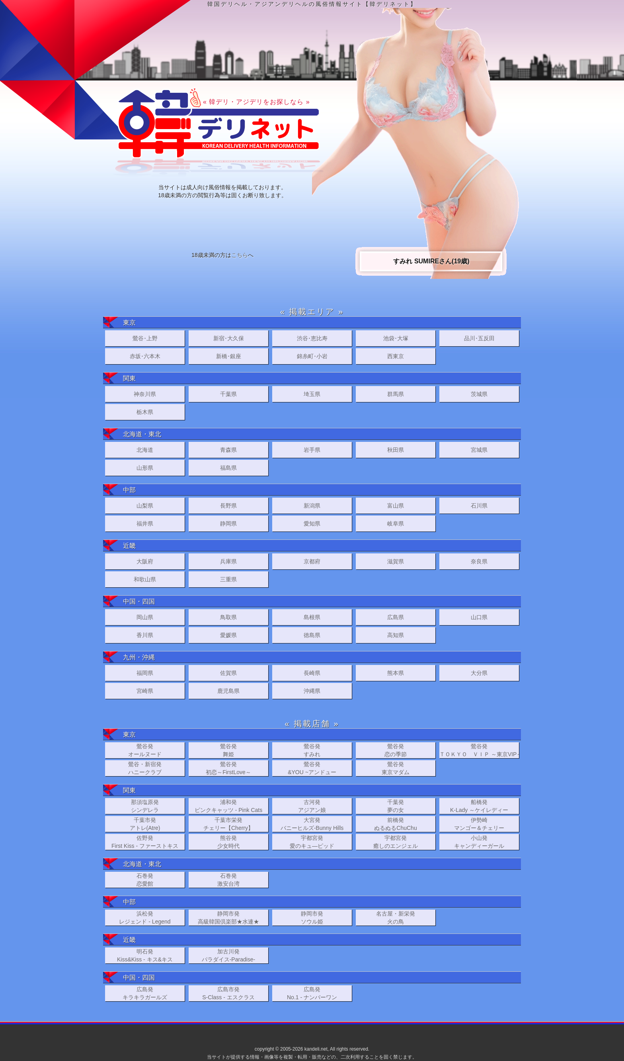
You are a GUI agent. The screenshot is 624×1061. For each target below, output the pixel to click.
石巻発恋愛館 (144, 880)
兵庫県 (228, 561)
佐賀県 (228, 673)
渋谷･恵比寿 (312, 338)
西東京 (395, 356)
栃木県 (144, 412)
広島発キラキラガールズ (145, 993)
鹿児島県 (228, 691)
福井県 (144, 523)
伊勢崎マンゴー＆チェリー (479, 824)
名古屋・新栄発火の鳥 (395, 917)
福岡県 (144, 673)
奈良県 (479, 561)
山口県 (479, 617)
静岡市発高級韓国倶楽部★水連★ (228, 917)
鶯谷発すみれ (312, 750)
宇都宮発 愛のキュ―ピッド (312, 842)
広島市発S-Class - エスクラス (228, 993)
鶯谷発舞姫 (228, 750)
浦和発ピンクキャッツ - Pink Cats (228, 806)
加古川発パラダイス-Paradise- (228, 955)
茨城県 (479, 394)
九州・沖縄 (139, 657)
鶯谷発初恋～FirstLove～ (228, 768)
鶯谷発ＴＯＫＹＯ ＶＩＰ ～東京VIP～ (479, 750)
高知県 (395, 635)
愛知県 (312, 523)
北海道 (144, 450)
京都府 (312, 561)
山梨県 (144, 505)
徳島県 (312, 635)
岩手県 (312, 450)
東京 (129, 322)
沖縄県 (312, 691)
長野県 (228, 505)
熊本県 (395, 673)
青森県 (228, 450)
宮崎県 (144, 691)
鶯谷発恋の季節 (395, 750)
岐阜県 (395, 523)
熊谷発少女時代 (228, 842)
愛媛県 (228, 635)
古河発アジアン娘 (312, 806)
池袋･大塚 (395, 338)
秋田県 (395, 450)
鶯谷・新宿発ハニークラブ (145, 768)
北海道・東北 (142, 434)
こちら (239, 255)
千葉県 (228, 394)
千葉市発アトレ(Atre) (145, 824)
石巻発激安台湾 (228, 880)
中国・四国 (139, 601)
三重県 (228, 579)
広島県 (395, 617)
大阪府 (144, 561)
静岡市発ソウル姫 (312, 917)
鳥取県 (228, 617)
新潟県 (312, 505)
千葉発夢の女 (395, 806)
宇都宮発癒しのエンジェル (395, 842)
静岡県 (228, 523)
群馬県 (395, 394)
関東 (129, 378)
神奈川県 (145, 394)
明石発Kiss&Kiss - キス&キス (145, 955)
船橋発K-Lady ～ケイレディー (479, 806)
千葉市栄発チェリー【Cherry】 (228, 824)
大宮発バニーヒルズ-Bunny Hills (312, 824)
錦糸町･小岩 (312, 356)
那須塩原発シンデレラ (145, 806)
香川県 (144, 635)
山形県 (144, 468)
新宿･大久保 (228, 338)
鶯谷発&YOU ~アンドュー (312, 768)
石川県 (479, 505)
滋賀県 (395, 561)
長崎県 (312, 673)
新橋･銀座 (228, 356)
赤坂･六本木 (145, 356)
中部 (129, 489)
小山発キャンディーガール (479, 842)
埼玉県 (312, 394)
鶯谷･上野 (145, 338)
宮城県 (479, 450)
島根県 (312, 617)
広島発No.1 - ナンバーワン (312, 993)
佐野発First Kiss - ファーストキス (144, 842)
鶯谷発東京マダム (396, 768)
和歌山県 (145, 579)
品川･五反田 (479, 338)
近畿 (129, 545)
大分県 (479, 673)
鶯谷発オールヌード (145, 750)
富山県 (395, 505)
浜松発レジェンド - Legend (144, 917)
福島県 (228, 468)
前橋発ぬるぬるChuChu (395, 824)
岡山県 (144, 617)
